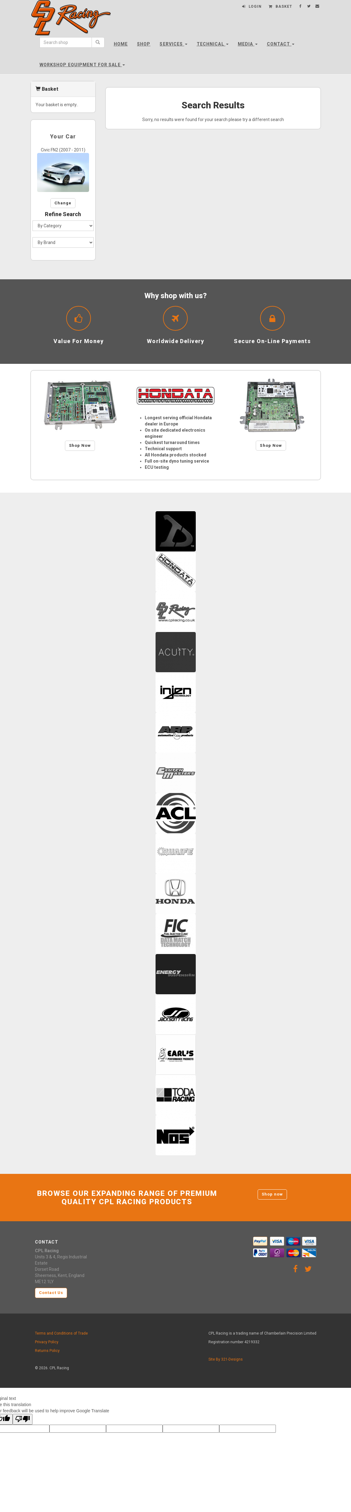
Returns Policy (47, 1351)
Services (173, 43)
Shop (143, 43)
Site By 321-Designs (225, 1359)
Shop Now (80, 445)
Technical (213, 43)
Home (121, 43)
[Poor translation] (22, 1419)
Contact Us (51, 1292)
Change (62, 203)
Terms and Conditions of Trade (61, 1333)
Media (248, 43)
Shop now (272, 1194)
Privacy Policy (46, 1342)
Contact (281, 43)
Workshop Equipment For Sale (82, 64)
